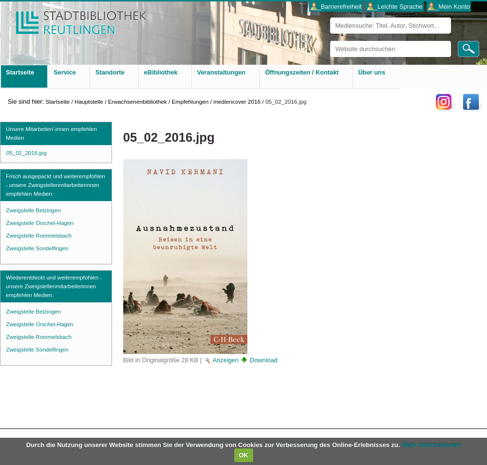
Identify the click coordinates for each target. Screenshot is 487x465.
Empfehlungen (190, 101)
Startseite (57, 101)
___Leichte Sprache (395, 6)
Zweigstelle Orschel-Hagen (40, 223)
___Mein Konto (449, 6)
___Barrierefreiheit (335, 6)
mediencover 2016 (237, 101)
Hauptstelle (89, 101)
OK (243, 455)
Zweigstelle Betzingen (33, 210)
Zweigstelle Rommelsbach (39, 236)
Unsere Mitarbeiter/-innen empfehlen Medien (51, 133)
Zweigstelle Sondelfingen (37, 248)
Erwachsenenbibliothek (137, 101)
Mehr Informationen (431, 444)
